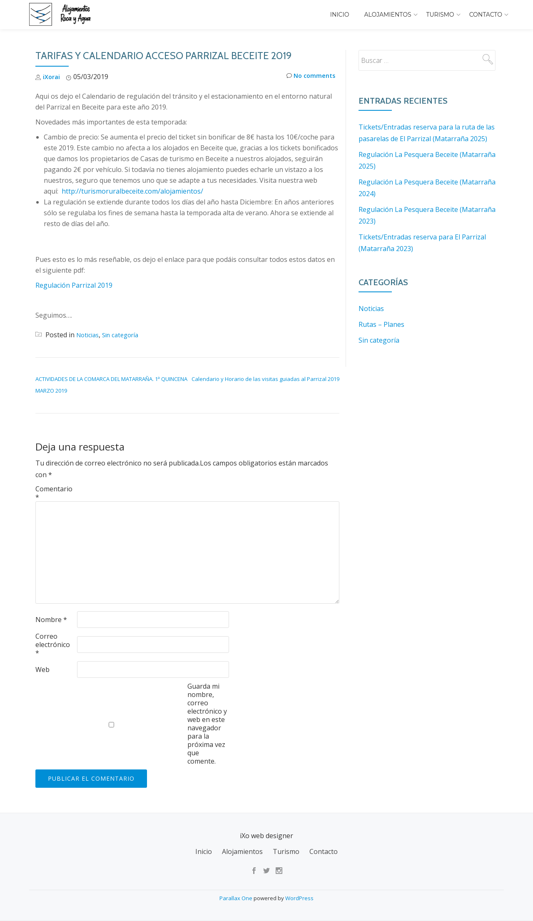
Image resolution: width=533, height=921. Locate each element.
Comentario (53, 493)
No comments (308, 76)
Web (42, 669)
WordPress (299, 898)
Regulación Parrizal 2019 (73, 285)
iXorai (52, 76)
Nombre (51, 619)
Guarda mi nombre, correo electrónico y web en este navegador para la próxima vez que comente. (207, 723)
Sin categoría (125, 334)
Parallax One (236, 898)
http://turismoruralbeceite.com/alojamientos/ (132, 191)
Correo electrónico (52, 644)
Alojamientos (387, 14)
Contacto (485, 14)
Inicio (339, 14)
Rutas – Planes (381, 324)
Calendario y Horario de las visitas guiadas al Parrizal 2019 (265, 379)
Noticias (89, 334)
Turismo (440, 14)
